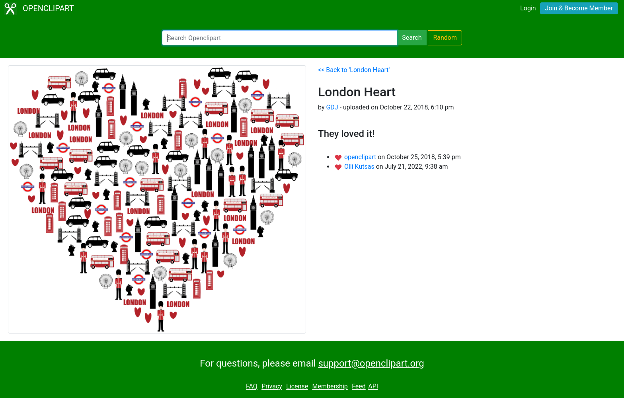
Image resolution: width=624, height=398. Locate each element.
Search (411, 37)
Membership (329, 386)
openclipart (361, 157)
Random (445, 37)
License (297, 386)
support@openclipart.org (371, 363)
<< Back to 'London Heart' (354, 70)
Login (528, 8)
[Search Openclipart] (279, 37)
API (373, 386)
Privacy (271, 386)
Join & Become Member (579, 8)
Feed (359, 386)
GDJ (332, 107)
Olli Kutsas (360, 166)
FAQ (251, 386)
